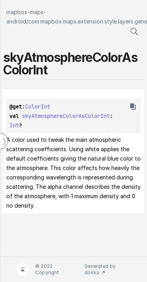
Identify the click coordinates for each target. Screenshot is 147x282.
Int (14, 125)
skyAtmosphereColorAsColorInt (66, 115)
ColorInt (37, 106)
